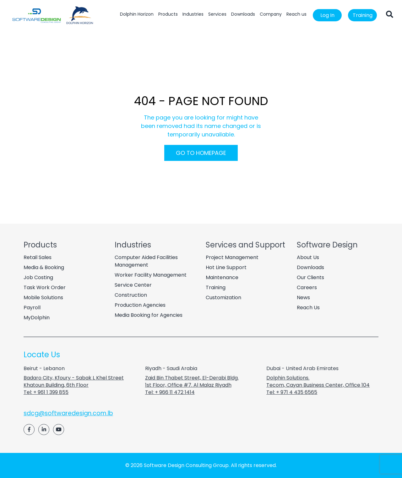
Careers (307, 287)
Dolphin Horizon (137, 14)
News (303, 297)
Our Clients (310, 277)
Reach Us (308, 307)
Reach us (296, 14)
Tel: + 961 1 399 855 (46, 392)
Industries (193, 14)
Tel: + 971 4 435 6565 (291, 392)
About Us (308, 257)
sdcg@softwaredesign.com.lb (68, 413)
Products (168, 14)
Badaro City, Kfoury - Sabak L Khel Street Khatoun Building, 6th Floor (74, 381)
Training (362, 15)
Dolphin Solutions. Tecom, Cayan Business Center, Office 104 (318, 381)
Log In (327, 15)
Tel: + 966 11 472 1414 (170, 392)
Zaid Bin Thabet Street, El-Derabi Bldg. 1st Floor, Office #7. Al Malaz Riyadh (192, 381)
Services (217, 14)
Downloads (243, 14)
